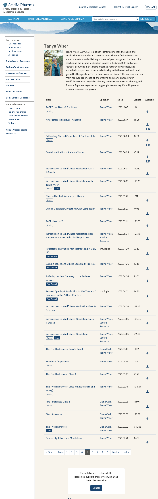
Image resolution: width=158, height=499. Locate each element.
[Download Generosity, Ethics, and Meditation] (147, 442)
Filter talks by (146, 19)
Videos (13, 123)
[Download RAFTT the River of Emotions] (147, 112)
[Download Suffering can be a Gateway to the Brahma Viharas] (147, 281)
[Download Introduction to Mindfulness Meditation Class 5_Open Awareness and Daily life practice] (147, 238)
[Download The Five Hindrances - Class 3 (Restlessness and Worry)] (147, 391)
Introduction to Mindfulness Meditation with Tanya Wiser (69, 183)
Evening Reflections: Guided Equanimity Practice (71, 264)
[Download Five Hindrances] (147, 419)
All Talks (13, 19)
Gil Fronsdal (14, 44)
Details (49, 111)
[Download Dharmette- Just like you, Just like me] (147, 201)
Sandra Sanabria (104, 239)
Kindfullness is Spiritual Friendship (63, 120)
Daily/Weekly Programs (19, 61)
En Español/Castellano (17, 67)
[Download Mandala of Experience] (147, 366)
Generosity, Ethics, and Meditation (64, 438)
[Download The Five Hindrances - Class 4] (147, 378)
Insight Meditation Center (92, 7)
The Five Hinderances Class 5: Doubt (64, 349)
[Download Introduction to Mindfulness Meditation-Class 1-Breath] (147, 173)
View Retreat (52, 256)
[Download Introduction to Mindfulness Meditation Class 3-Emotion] (147, 311)
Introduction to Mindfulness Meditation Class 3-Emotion (71, 308)
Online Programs (17, 112)
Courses (10, 86)
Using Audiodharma (72, 19)
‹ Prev (60, 452)
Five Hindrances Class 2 (58, 402)
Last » (126, 452)
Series (57, 188)
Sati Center (14, 119)
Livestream (14, 108)
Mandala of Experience (57, 362)
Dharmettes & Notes (16, 73)
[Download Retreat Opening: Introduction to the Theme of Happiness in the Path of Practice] (147, 296)
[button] (147, 107)
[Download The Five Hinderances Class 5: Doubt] (147, 353)
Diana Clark (105, 349)
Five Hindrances (54, 414)
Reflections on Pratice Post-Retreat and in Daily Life (71, 251)
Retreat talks (13, 79)
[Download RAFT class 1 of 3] (147, 226)
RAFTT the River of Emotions (61, 107)
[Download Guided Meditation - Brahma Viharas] (147, 157)
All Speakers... (15, 51)
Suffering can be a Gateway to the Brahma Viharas (68, 278)
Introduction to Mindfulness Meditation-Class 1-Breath (70, 171)
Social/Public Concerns (17, 98)
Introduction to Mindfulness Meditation (66, 334)
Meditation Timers (18, 116)
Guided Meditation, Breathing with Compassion (70, 209)
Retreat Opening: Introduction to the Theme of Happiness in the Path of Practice (71, 293)
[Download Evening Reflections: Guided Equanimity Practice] (147, 268)
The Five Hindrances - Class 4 (61, 374)
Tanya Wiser (106, 107)
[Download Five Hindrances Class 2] (147, 406)
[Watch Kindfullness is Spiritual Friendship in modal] (148, 128)
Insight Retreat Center (126, 7)
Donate (150, 7)
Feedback (11, 134)
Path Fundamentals (40, 19)
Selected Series (15, 92)
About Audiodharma (16, 130)
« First (49, 452)
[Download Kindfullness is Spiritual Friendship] (147, 124)
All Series (13, 55)
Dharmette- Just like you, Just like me (65, 196)
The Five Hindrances (56, 427)
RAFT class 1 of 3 (54, 221)
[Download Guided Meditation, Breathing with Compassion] (147, 213)
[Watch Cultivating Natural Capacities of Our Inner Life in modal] (148, 145)
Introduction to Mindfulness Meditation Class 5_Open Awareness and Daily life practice (69, 236)
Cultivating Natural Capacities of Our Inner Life (70, 136)
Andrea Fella (14, 47)
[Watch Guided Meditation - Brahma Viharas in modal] (148, 161)
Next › (115, 452)
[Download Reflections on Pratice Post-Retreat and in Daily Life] (147, 253)
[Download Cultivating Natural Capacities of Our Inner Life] (147, 140)
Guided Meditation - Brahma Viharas (65, 152)
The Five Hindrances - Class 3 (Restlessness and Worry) (70, 389)
